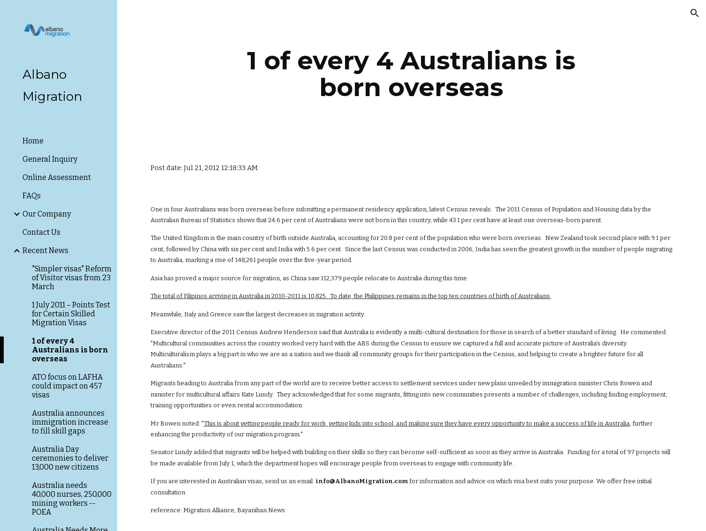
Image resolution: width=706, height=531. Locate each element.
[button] (694, 13)
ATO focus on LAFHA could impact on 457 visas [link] (67, 386)
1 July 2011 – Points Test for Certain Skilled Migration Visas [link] (71, 313)
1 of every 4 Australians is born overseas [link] (70, 350)
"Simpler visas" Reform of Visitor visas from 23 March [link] (72, 277)
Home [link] (33, 140)
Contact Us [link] (41, 232)
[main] (411, 73)
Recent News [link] (45, 250)
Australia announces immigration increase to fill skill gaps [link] (70, 422)
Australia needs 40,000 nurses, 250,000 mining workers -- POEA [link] (72, 498)
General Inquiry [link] (50, 159)
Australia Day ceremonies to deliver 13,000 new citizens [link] (70, 458)
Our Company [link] (47, 213)
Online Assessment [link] (57, 177)
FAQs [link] (32, 195)
